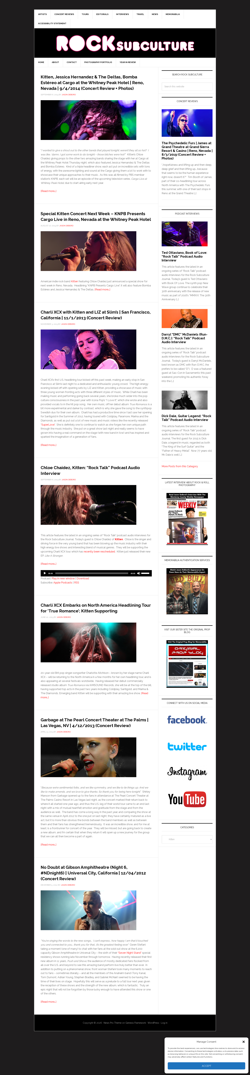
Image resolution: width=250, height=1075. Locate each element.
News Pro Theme (112, 1057)
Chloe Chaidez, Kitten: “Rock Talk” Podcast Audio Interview (87, 487)
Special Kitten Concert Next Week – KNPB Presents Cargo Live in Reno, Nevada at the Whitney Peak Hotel (90, 224)
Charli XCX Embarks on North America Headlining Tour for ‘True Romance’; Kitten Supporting (93, 627)
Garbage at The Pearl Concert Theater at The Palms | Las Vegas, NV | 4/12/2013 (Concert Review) (93, 748)
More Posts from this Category (180, 466)
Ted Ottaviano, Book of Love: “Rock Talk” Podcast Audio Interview (184, 256)
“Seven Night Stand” (129, 987)
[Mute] (138, 590)
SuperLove (47, 441)
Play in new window (63, 595)
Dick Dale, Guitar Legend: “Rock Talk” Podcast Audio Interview (186, 418)
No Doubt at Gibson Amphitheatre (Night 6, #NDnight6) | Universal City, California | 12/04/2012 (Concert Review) (91, 904)
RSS (76, 599)
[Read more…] (48, 196)
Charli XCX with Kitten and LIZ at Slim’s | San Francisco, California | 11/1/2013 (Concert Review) (95, 329)
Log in (164, 1057)
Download (83, 595)
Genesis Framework (135, 1057)
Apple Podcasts (62, 599)
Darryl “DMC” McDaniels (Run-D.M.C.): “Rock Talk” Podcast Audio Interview (184, 338)
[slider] (91, 590)
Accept (206, 1066)
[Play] (44, 590)
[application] (96, 590)
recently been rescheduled (99, 568)
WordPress (153, 1057)
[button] (243, 1041)
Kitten (74, 292)
